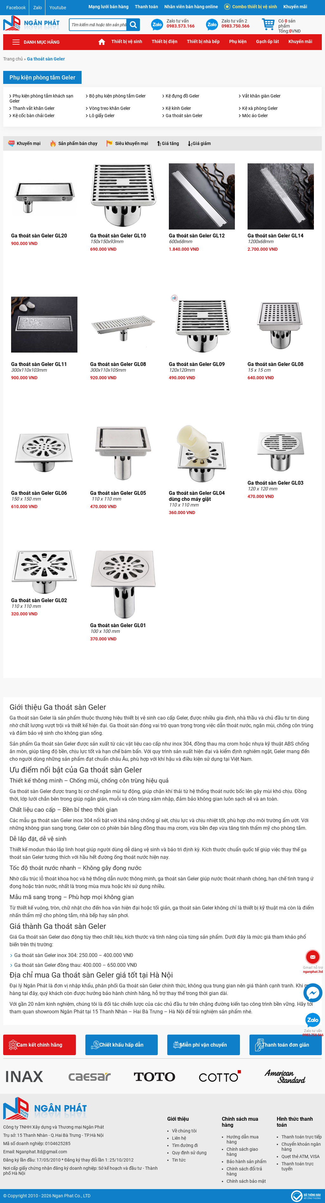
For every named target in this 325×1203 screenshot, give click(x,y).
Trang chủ (102, 41)
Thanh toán (146, 6)
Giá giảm (202, 143)
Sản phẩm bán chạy (77, 143)
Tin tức (179, 1159)
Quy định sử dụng (189, 1152)
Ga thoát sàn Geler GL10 (118, 236)
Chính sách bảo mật (246, 1181)
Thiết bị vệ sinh (126, 41)
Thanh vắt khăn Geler (34, 108)
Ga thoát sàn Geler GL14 (275, 236)
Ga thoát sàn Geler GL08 (118, 364)
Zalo (37, 7)
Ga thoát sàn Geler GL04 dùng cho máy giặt (197, 496)
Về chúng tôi (184, 1130)
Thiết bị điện (164, 41)
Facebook (16, 7)
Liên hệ (179, 1138)
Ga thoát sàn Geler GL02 (39, 600)
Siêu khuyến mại (131, 143)
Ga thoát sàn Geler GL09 (197, 364)
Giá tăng (170, 143)
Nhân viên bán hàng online (191, 6)
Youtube (58, 7)
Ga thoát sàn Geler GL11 (39, 364)
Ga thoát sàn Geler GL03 (275, 483)
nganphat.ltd (312, 970)
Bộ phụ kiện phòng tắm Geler (117, 95)
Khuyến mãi (295, 6)
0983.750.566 (312, 1033)
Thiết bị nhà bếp (203, 41)
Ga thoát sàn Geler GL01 (118, 625)
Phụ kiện (238, 41)
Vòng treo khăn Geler (109, 108)
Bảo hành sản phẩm (246, 1161)
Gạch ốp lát (267, 41)
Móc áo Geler (255, 115)
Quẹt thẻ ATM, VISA (301, 1156)
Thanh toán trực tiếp (302, 1136)
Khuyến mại (29, 143)
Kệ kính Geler (178, 108)
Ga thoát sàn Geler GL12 (197, 236)
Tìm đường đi (185, 1145)
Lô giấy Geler (102, 115)
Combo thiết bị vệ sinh (251, 6)
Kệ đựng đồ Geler (182, 95)
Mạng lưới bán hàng (109, 6)
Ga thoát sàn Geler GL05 (118, 493)
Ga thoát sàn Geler (184, 115)
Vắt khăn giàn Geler (261, 95)
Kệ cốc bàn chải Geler (34, 115)
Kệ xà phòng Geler (260, 108)
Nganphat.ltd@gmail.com (41, 1151)
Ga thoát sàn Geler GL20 (39, 236)
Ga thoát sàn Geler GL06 (39, 493)
